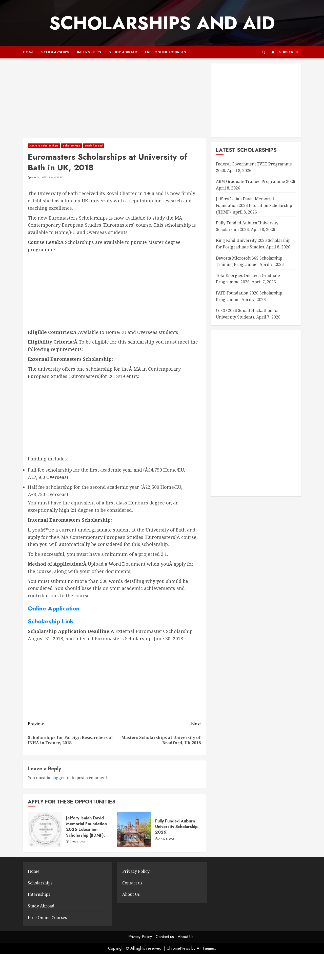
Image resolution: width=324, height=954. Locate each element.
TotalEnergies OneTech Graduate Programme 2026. (248, 279)
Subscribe (284, 52)
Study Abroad (123, 52)
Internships (89, 52)
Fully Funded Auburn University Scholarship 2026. (176, 826)
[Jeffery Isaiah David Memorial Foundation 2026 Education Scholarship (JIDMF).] (45, 829)
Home (28, 52)
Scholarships (55, 52)
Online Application (53, 608)
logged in (61, 777)
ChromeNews (178, 948)
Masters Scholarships (43, 145)
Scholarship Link (51, 621)
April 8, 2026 (78, 841)
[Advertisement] (114, 101)
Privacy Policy (136, 871)
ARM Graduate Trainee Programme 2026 (255, 181)
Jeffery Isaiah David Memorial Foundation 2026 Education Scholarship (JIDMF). (86, 826)
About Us (131, 894)
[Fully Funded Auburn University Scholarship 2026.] (134, 829)
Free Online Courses (165, 52)
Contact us (132, 883)
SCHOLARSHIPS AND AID (162, 23)
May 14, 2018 (39, 177)
